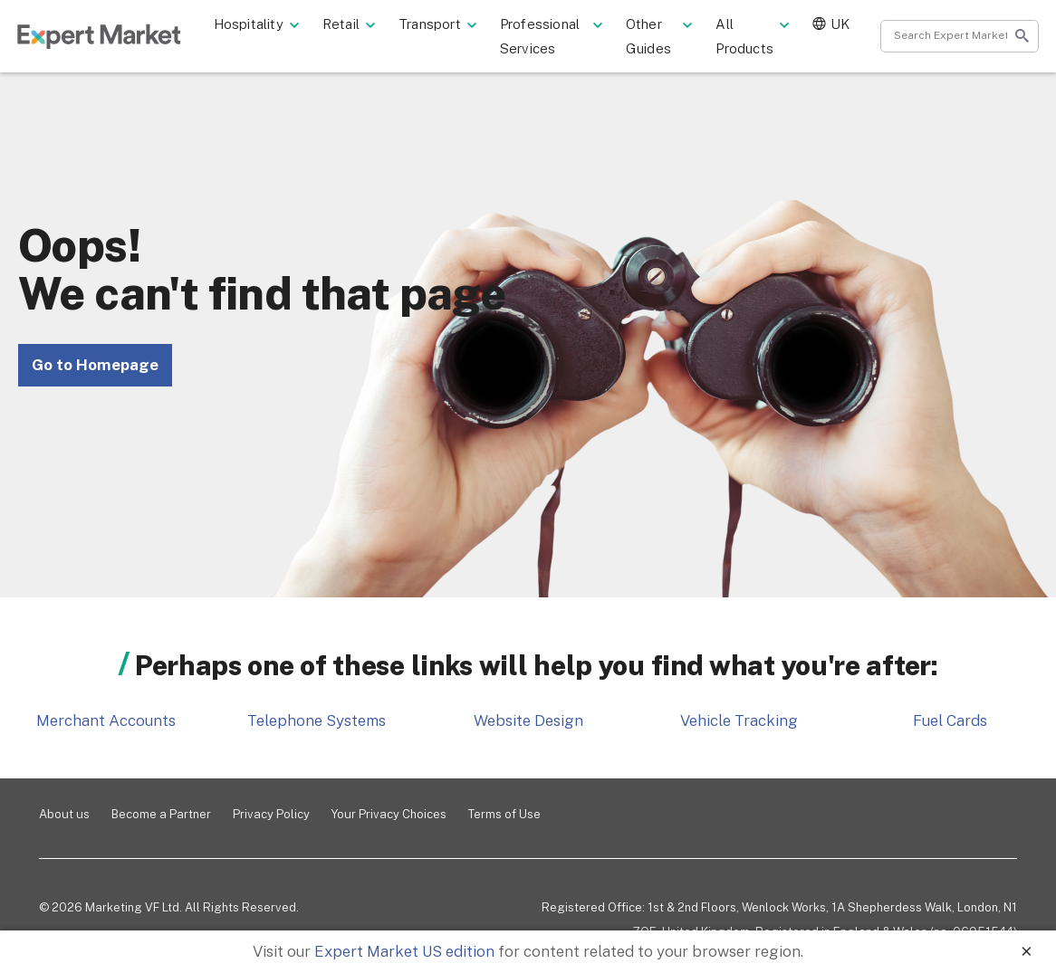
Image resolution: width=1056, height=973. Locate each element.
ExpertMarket (115, 38)
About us (64, 814)
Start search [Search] (1004, 38)
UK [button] (835, 25)
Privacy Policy (271, 814)
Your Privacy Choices (388, 814)
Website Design (528, 720)
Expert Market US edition (404, 951)
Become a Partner (161, 814)
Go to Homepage (95, 365)
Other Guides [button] (667, 38)
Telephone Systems (316, 720)
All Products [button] (757, 38)
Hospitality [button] (273, 25)
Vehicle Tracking (739, 720)
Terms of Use (504, 814)
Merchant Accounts (106, 720)
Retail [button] (366, 25)
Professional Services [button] (564, 38)
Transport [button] (455, 25)
